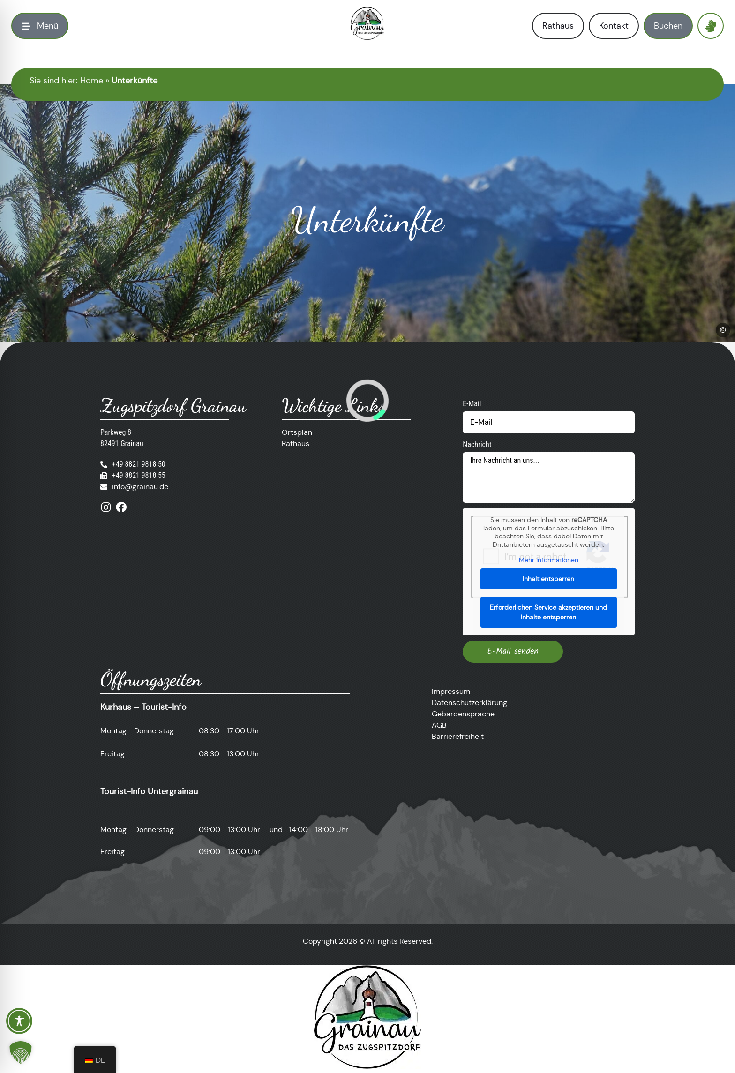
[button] (20, 1052)
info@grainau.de (140, 486)
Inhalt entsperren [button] (549, 578)
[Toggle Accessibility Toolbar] (19, 1021)
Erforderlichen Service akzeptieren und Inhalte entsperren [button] (549, 612)
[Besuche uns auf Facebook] (121, 507)
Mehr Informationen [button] (548, 560)
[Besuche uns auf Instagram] (105, 507)
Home (91, 80)
